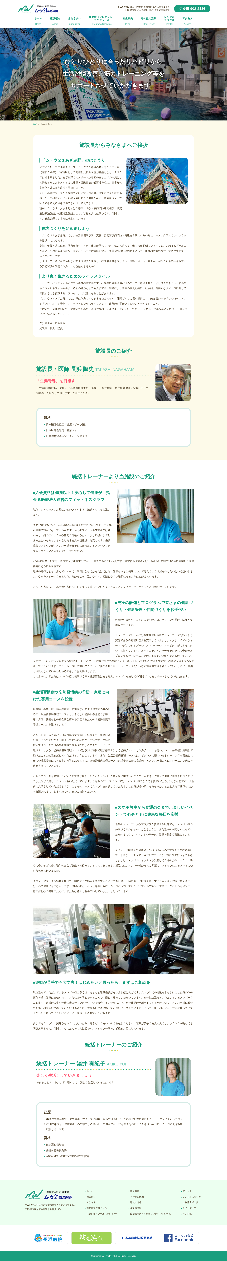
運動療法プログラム (97, 1208)
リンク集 (187, 1214)
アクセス (187, 21)
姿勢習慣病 (135, 1208)
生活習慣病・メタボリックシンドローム (150, 1214)
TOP (35, 124)
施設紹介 (55, 21)
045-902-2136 (194, 9)
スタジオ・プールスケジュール (102, 1214)
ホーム (38, 21)
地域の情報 (135, 1202)
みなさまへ (74, 21)
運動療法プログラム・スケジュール (102, 21)
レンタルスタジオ (169, 21)
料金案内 (128, 21)
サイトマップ (189, 1208)
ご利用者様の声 (190, 1202)
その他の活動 (148, 21)
